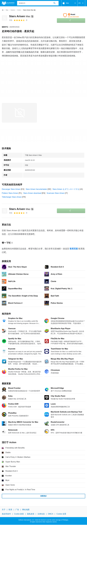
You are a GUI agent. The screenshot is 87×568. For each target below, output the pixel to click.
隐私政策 (30, 514)
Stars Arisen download (32, 193)
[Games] (13, 10)
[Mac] (7, 10)
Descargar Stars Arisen (11, 189)
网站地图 (25, 510)
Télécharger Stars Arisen (12, 197)
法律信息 (41, 514)
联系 (10, 510)
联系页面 (74, 249)
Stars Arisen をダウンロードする (65, 189)
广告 (17, 510)
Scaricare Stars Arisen (56, 193)
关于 (3, 510)
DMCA (50, 514)
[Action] (19, 10)
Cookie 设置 (61, 514)
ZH (81, 3)
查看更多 (43, 496)
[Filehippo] (8, 3)
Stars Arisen (21, 16)
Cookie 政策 (19, 514)
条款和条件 (6, 514)
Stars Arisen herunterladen (36, 189)
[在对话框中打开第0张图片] (19, 113)
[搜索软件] (54, 3)
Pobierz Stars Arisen (10, 193)
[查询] (38, 3)
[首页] (3, 10)
